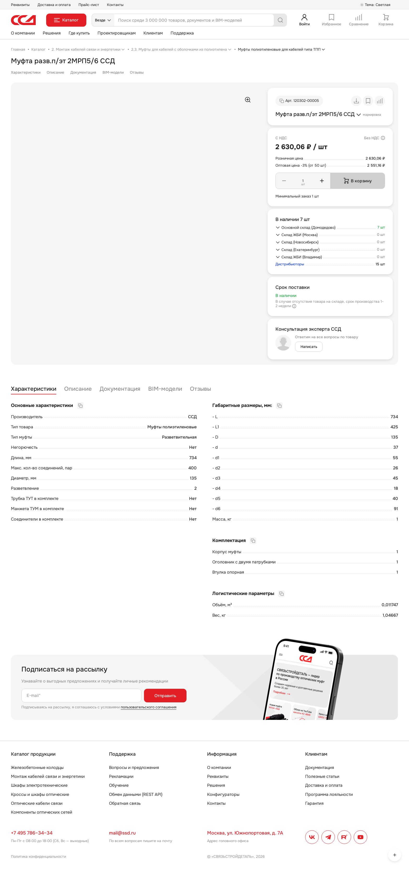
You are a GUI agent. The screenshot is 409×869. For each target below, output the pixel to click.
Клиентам (153, 33)
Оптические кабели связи (37, 803)
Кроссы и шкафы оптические (40, 794)
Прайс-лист (89, 4)
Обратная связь (125, 803)
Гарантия (314, 803)
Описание (55, 72)
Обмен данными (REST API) (136, 794)
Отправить (165, 695)
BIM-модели (113, 72)
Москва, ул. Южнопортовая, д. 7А (245, 833)
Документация (83, 72)
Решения (52, 33)
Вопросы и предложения (134, 767)
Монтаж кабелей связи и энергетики (48, 776)
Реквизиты (20, 4)
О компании (23, 33)
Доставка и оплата (54, 4)
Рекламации (121, 776)
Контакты (115, 4)
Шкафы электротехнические (39, 785)
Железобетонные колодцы (37, 767)
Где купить (79, 33)
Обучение (119, 785)
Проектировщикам (117, 33)
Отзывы (137, 72)
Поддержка (182, 33)
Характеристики (25, 72)
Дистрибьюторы (289, 264)
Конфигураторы (223, 794)
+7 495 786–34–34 (31, 833)
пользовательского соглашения (148, 707)
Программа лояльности (329, 794)
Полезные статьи (322, 776)
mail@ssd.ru (122, 833)
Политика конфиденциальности (38, 856)
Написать (308, 346)
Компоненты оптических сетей (41, 812)
